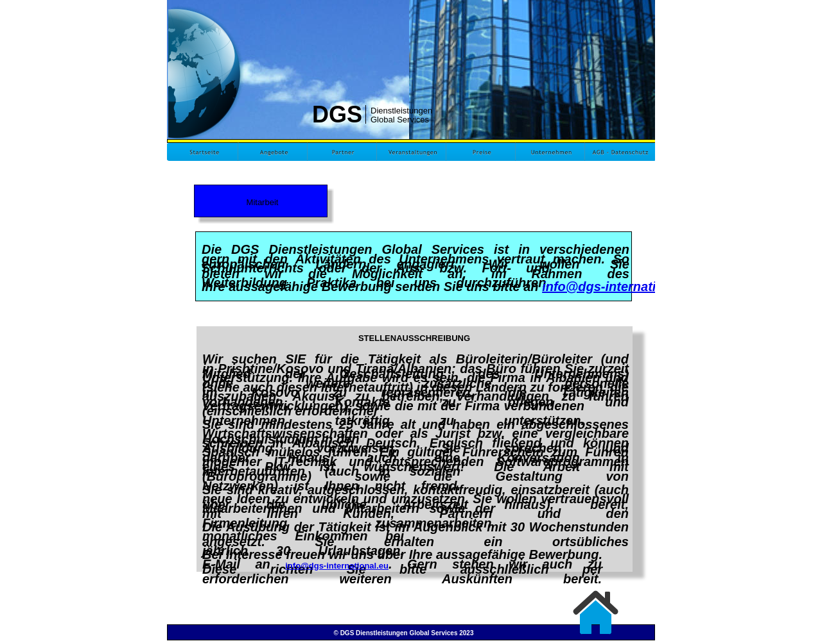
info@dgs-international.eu (621, 286)
